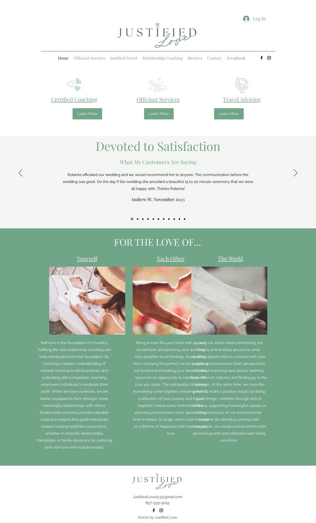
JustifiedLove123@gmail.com (157, 497)
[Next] (295, 173)
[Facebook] (261, 57)
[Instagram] (269, 57)
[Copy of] (148, 219)
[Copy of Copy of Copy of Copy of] (132, 219)
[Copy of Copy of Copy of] (137, 219)
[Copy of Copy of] (143, 219)
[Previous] (20, 173)
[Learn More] (87, 113)
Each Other (171, 258)
